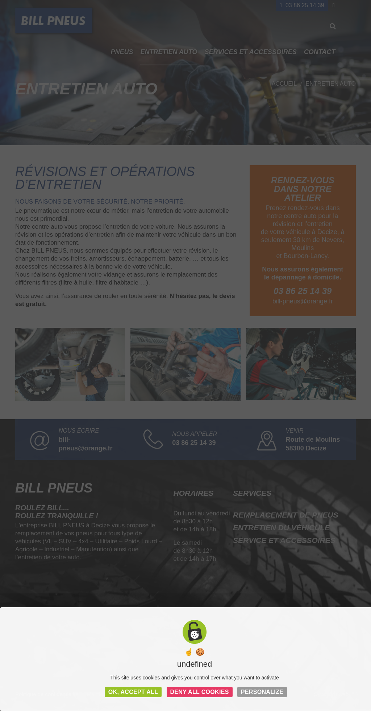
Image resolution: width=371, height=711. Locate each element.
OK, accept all (133, 692)
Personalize (262, 692)
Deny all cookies (199, 692)
